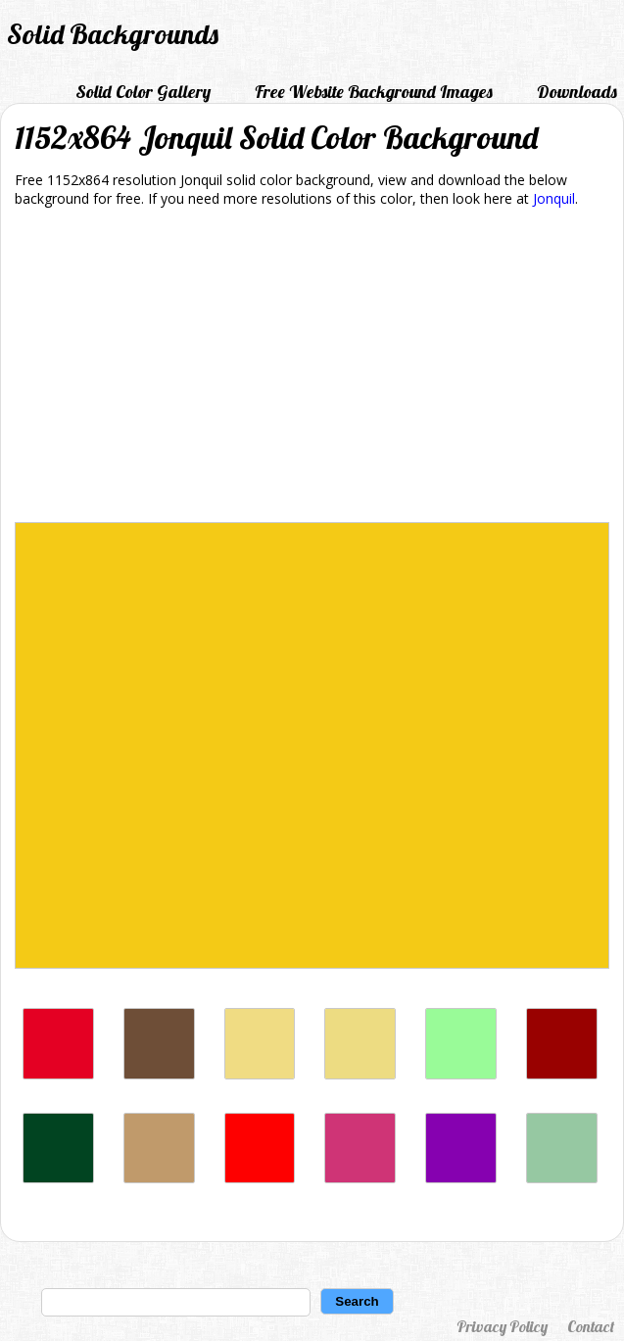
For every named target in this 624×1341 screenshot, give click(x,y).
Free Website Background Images (374, 91)
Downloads (577, 91)
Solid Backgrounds (112, 34)
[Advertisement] (312, 368)
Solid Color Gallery (143, 91)
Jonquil (554, 198)
